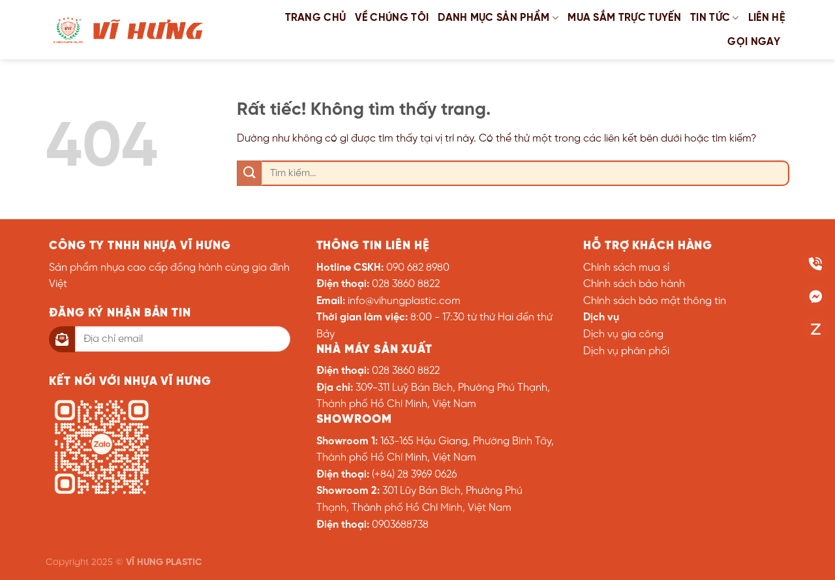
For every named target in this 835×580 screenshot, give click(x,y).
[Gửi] (249, 173)
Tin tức (714, 18)
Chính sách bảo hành (634, 284)
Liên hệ (766, 17)
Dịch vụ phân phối (626, 351)
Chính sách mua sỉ (626, 267)
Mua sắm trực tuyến (624, 17)
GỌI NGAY (753, 42)
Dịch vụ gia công (623, 334)
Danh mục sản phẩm (498, 18)
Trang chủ (315, 17)
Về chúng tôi (392, 17)
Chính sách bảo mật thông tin (654, 301)
